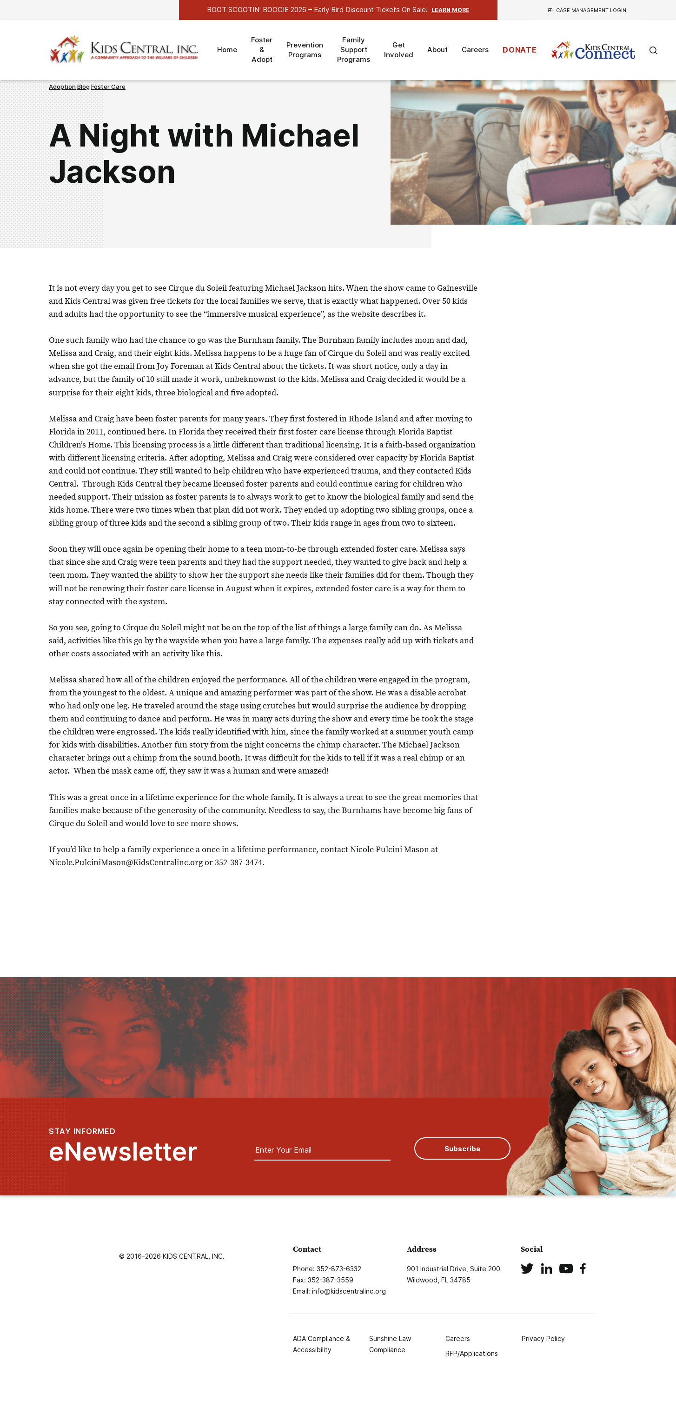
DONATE (520, 49)
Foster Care (108, 86)
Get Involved (398, 49)
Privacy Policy (543, 1338)
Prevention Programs (304, 49)
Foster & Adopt (261, 49)
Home (227, 49)
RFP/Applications (471, 1353)
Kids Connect (593, 50)
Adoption (62, 86)
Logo (125, 50)
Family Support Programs (353, 49)
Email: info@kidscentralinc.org (339, 1291)
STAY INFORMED (123, 1145)
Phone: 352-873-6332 (327, 1269)
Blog (83, 86)
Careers (475, 49)
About (437, 49)
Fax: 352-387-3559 (323, 1280)
